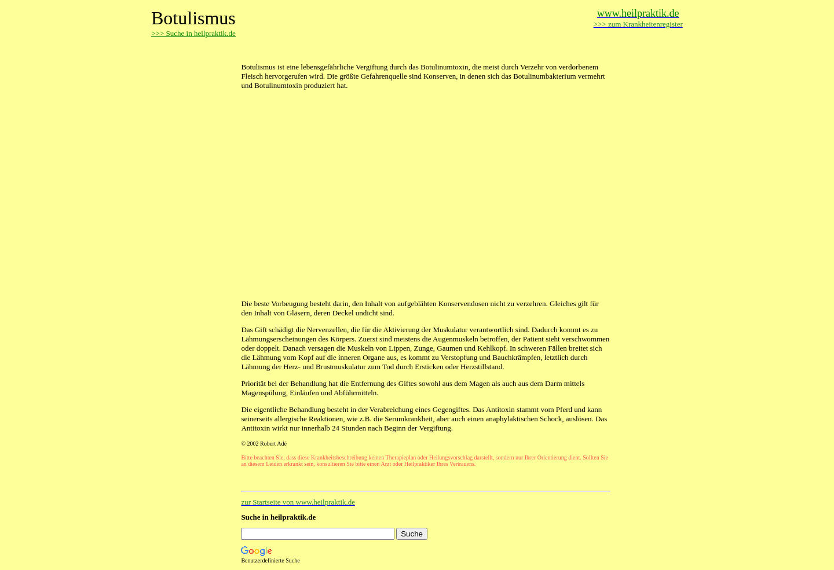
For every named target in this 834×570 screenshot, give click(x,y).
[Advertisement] (376, 50)
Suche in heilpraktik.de (278, 517)
